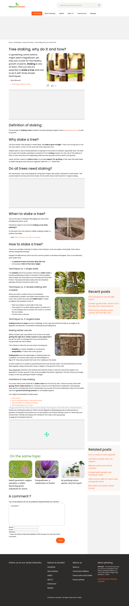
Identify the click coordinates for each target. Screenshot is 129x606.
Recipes (93, 13)
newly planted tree (72, 130)
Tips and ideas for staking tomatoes (25, 403)
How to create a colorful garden (101, 455)
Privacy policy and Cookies (82, 575)
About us (76, 567)
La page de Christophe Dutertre (20, 417)
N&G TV (71, 13)
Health (61, 13)
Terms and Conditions (81, 571)
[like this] (52, 85)
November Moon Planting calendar (107, 580)
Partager (48, 85)
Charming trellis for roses (21, 84)
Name (11, 527)
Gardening (37, 13)
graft (50, 161)
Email (11, 530)
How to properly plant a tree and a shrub (27, 400)
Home (11, 42)
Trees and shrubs (27, 42)
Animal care (81, 13)
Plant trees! (16, 398)
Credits (79, 597)
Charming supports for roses (22, 405)
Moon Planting (50, 13)
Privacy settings (78, 579)
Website (12, 532)
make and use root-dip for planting (27, 237)
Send (60, 540)
